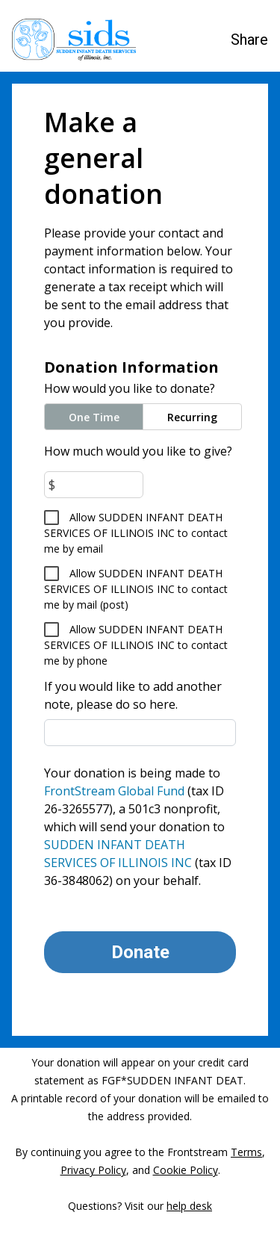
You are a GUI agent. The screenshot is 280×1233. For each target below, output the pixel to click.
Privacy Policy (93, 1170)
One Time (94, 417)
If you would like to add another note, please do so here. (133, 695)
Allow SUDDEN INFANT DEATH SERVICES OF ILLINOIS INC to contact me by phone (136, 645)
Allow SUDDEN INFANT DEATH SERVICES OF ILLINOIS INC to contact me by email (136, 533)
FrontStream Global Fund (114, 791)
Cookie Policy (185, 1170)
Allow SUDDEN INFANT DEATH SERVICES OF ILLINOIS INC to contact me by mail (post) (136, 589)
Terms (246, 1152)
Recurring (192, 417)
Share (249, 40)
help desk (189, 1206)
